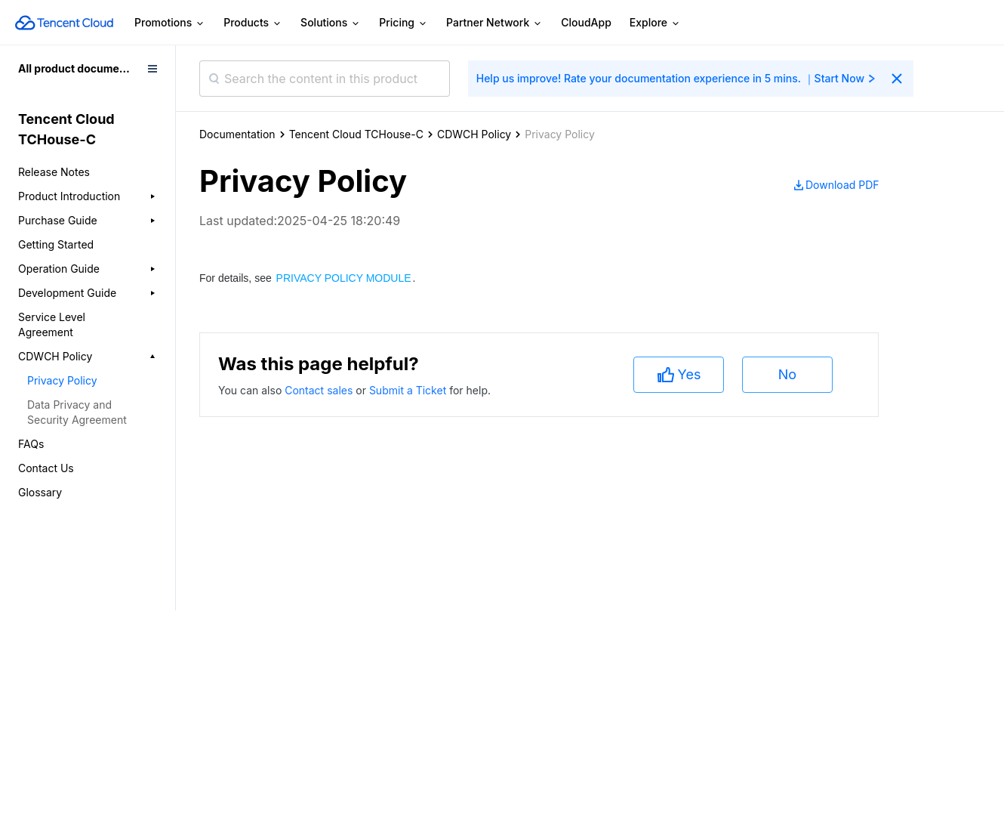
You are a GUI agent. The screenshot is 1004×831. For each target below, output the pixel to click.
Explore (655, 23)
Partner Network (494, 23)
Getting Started (56, 244)
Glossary (40, 492)
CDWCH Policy (474, 134)
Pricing (403, 23)
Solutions (330, 23)
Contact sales (320, 390)
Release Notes (54, 171)
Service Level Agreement (51, 324)
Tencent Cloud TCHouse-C (356, 134)
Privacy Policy (62, 380)
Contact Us (46, 468)
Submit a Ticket (409, 390)
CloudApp (586, 22)
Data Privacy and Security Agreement (77, 412)
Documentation (237, 134)
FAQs (31, 443)
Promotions (169, 23)
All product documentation (87, 68)
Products (252, 23)
